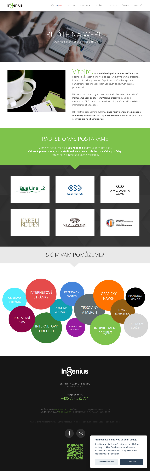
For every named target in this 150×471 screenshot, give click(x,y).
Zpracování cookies (113, 422)
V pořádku (131, 462)
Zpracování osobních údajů (93, 422)
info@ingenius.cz (75, 394)
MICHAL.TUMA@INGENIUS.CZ (97, 412)
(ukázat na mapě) (75, 386)
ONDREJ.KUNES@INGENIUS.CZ (97, 409)
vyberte (127, 450)
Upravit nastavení (106, 462)
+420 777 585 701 (75, 398)
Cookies (77, 422)
